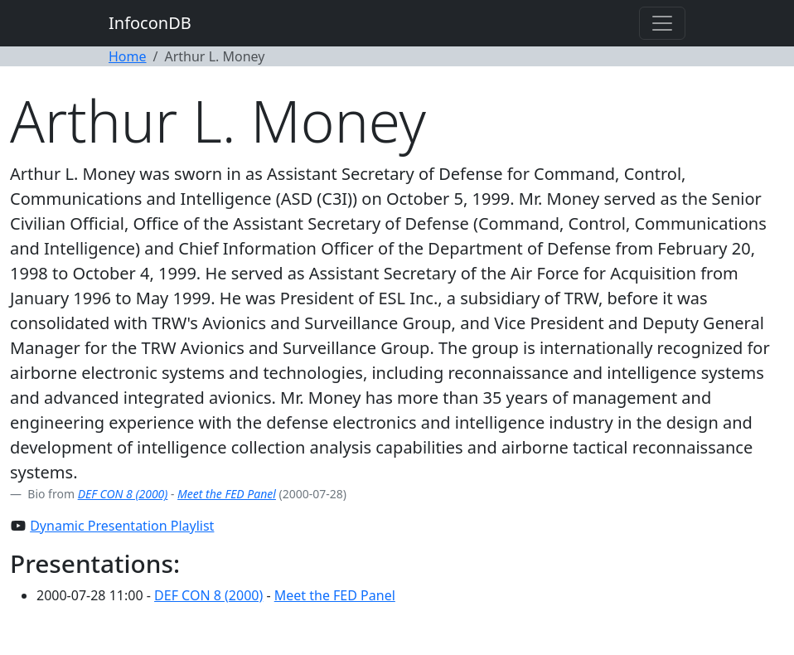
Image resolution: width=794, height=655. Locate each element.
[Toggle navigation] (662, 23)
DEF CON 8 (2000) (123, 494)
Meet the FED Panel (226, 494)
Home (128, 56)
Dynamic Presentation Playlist (122, 526)
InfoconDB (150, 23)
